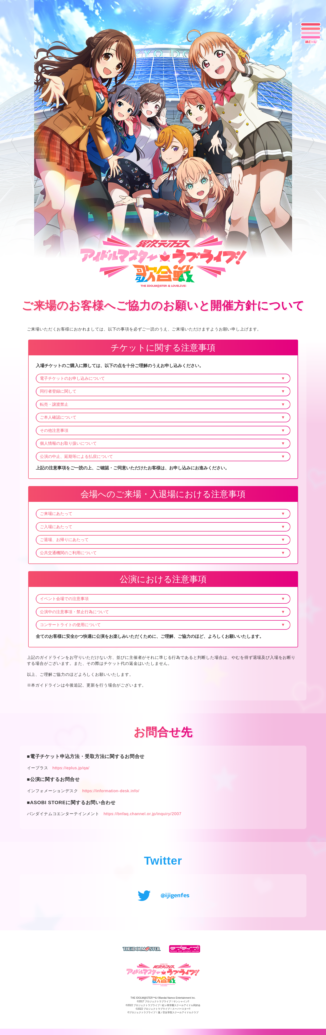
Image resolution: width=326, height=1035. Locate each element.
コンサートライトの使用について (70, 625)
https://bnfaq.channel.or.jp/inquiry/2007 (143, 816)
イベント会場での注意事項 (64, 598)
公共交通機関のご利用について (68, 553)
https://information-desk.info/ (110, 793)
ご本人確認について (58, 417)
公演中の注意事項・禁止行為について (74, 612)
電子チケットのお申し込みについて (72, 378)
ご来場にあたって (56, 513)
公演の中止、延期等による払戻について (76, 456)
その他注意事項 (54, 430)
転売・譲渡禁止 (54, 404)
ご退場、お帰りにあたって (64, 539)
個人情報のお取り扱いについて (68, 443)
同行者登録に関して (58, 391)
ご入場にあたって (56, 527)
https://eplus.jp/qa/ (71, 770)
